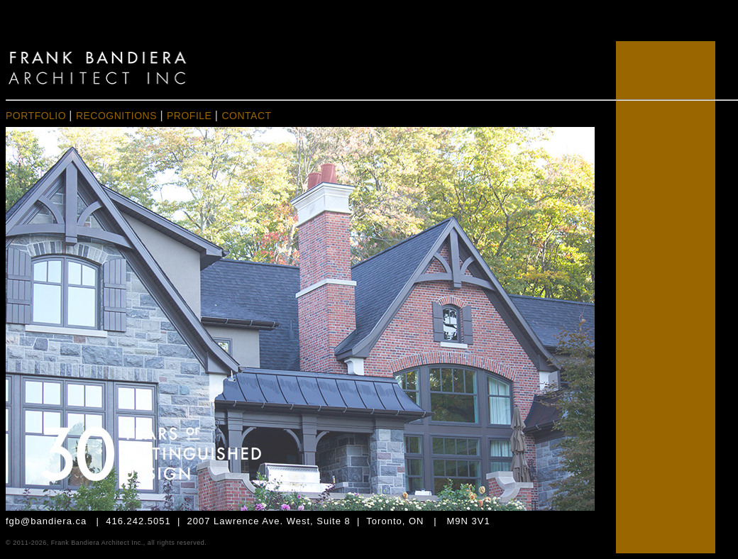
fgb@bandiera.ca (46, 521)
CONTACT (246, 115)
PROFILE (191, 115)
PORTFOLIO (36, 115)
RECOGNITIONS (116, 115)
